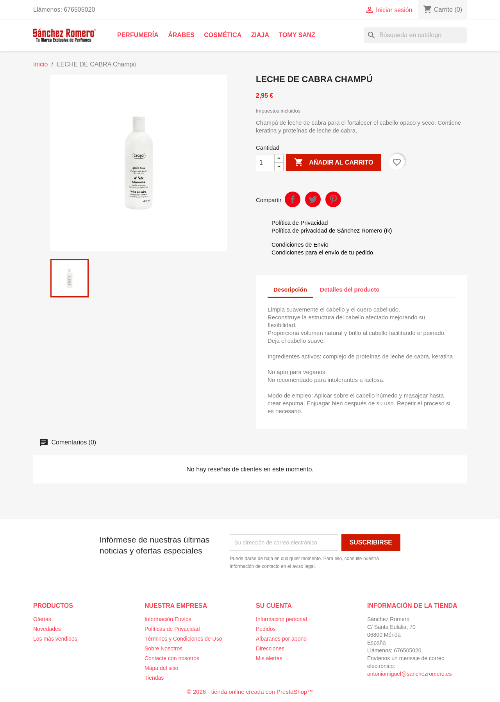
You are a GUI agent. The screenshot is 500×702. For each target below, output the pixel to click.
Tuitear (313, 199)
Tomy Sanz (297, 35)
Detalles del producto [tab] (350, 289)
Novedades (47, 629)
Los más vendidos (55, 639)
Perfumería (138, 35)
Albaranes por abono (281, 639)
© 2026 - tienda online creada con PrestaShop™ (250, 691)
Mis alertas (269, 658)
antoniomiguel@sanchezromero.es (409, 674)
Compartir (292, 199)
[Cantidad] (265, 162)
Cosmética (222, 35)
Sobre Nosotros (163, 648)
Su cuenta (274, 605)
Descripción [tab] (290, 289)
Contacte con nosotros (172, 658)
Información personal (281, 619)
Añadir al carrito (333, 163)
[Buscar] (415, 35)
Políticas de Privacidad (172, 629)
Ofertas (42, 619)
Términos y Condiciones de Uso (183, 639)
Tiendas (154, 678)
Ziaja (260, 35)
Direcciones (270, 648)
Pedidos (266, 629)
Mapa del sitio (161, 668)
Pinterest (333, 199)
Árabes (181, 35)
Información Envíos (168, 619)
